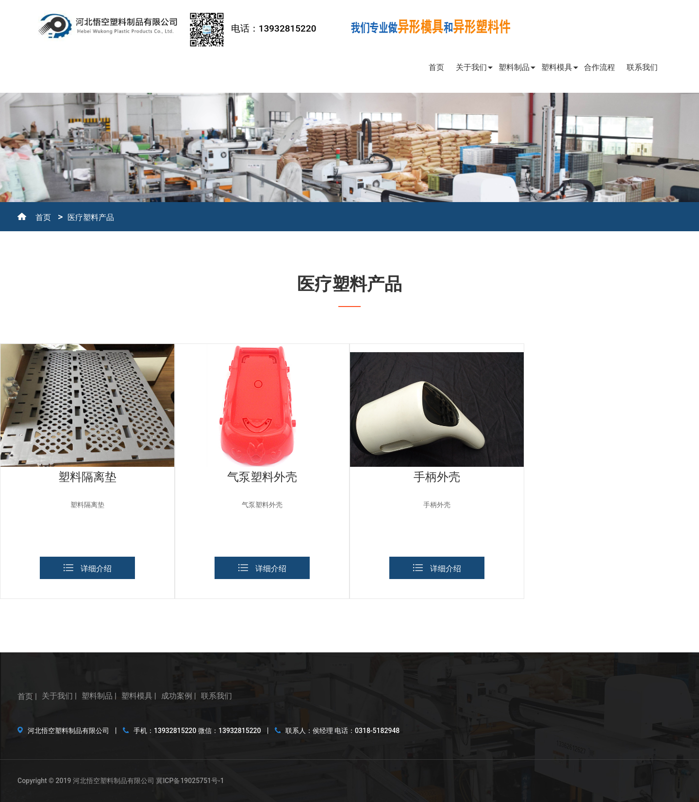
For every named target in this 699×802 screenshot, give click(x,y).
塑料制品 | (99, 695)
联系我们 (642, 67)
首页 (436, 67)
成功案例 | (178, 695)
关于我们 (471, 67)
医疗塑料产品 (90, 217)
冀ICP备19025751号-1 (190, 781)
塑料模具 (556, 67)
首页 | (27, 696)
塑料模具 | (138, 695)
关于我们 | (59, 695)
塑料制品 (514, 67)
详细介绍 (88, 568)
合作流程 (599, 67)
